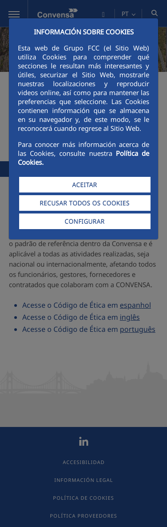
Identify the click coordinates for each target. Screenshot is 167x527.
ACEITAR (84, 184)
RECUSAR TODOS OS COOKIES (85, 203)
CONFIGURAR (85, 221)
